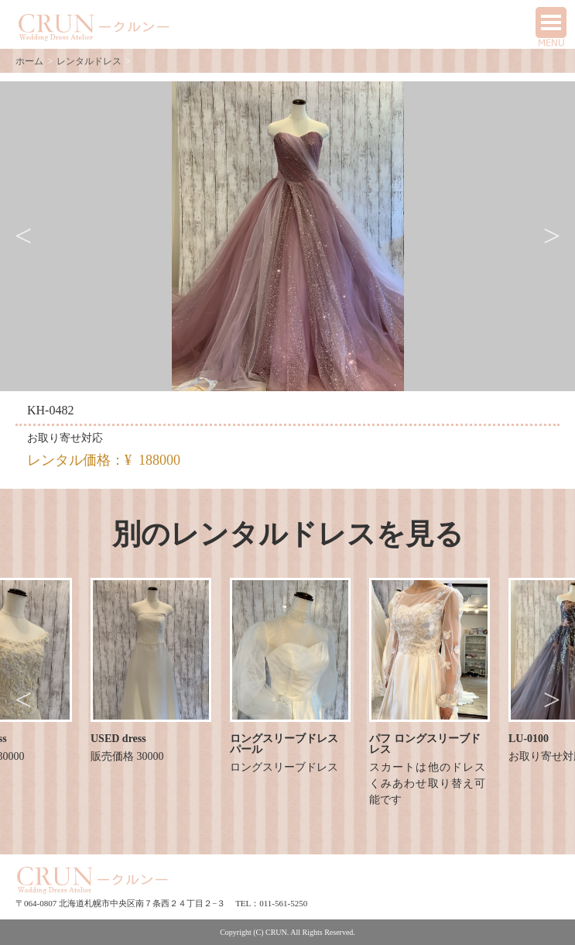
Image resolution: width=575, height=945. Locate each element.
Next (551, 236)
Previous (23, 236)
